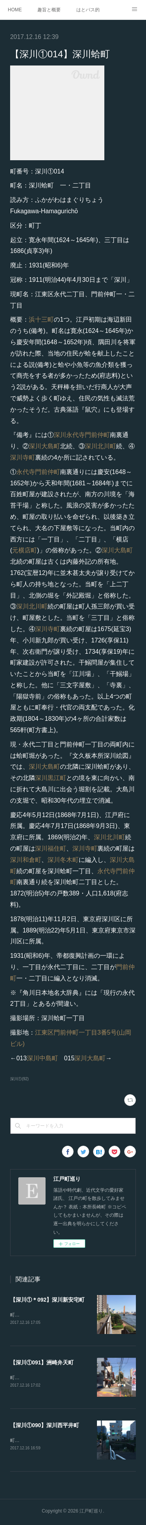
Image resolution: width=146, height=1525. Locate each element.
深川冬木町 (63, 859)
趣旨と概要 (49, 9)
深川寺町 (22, 457)
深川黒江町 (50, 778)
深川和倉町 (25, 859)
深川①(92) (19, 1079)
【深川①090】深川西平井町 (44, 1426)
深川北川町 (100, 446)
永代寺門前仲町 (38, 472)
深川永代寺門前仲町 (82, 435)
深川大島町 (44, 446)
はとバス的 (88, 9)
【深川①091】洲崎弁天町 (42, 1363)
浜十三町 (41, 319)
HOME (15, 9)
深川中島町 (42, 1058)
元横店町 (24, 550)
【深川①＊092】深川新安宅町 (47, 1300)
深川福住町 (50, 848)
